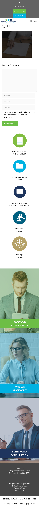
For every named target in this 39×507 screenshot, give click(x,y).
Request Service (19, 11)
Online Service (20, 16)
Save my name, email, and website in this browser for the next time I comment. (19, 115)
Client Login (19, 7)
